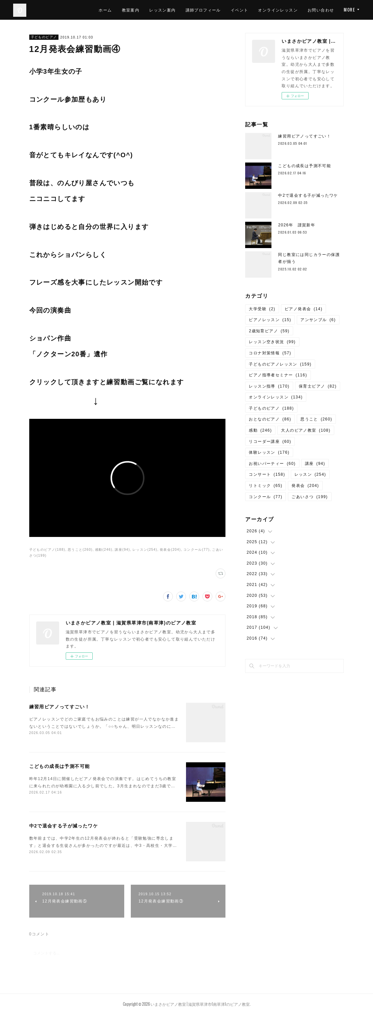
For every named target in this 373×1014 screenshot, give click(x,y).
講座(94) (122, 549)
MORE (349, 10)
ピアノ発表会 (303, 309)
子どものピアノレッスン (280, 364)
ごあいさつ (309, 496)
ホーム (105, 10)
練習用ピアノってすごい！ (59, 706)
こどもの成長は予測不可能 (59, 766)
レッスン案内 (162, 10)
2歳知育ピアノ (269, 331)
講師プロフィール (203, 10)
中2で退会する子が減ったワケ (63, 825)
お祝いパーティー (272, 463)
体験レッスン (269, 452)
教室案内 (131, 10)
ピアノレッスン (270, 319)
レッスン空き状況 (272, 342)
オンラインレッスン (278, 10)
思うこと (316, 419)
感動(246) (103, 549)
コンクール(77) (196, 549)
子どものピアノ (44, 37)
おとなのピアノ (270, 419)
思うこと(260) (80, 549)
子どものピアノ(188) (47, 549)
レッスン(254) (144, 549)
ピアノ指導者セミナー (278, 375)
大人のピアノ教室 (305, 430)
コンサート (267, 474)
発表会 (305, 485)
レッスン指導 (269, 386)
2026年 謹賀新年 (296, 225)
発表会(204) (170, 549)
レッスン (310, 474)
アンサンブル (318, 319)
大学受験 (262, 309)
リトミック (265, 485)
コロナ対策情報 (270, 353)
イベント (239, 10)
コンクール (265, 496)
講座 (315, 463)
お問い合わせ (321, 10)
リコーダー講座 (270, 441)
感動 (260, 430)
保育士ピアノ (318, 386)
